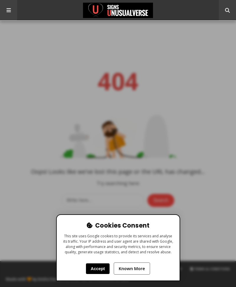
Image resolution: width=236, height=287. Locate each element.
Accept (98, 268)
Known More (132, 268)
